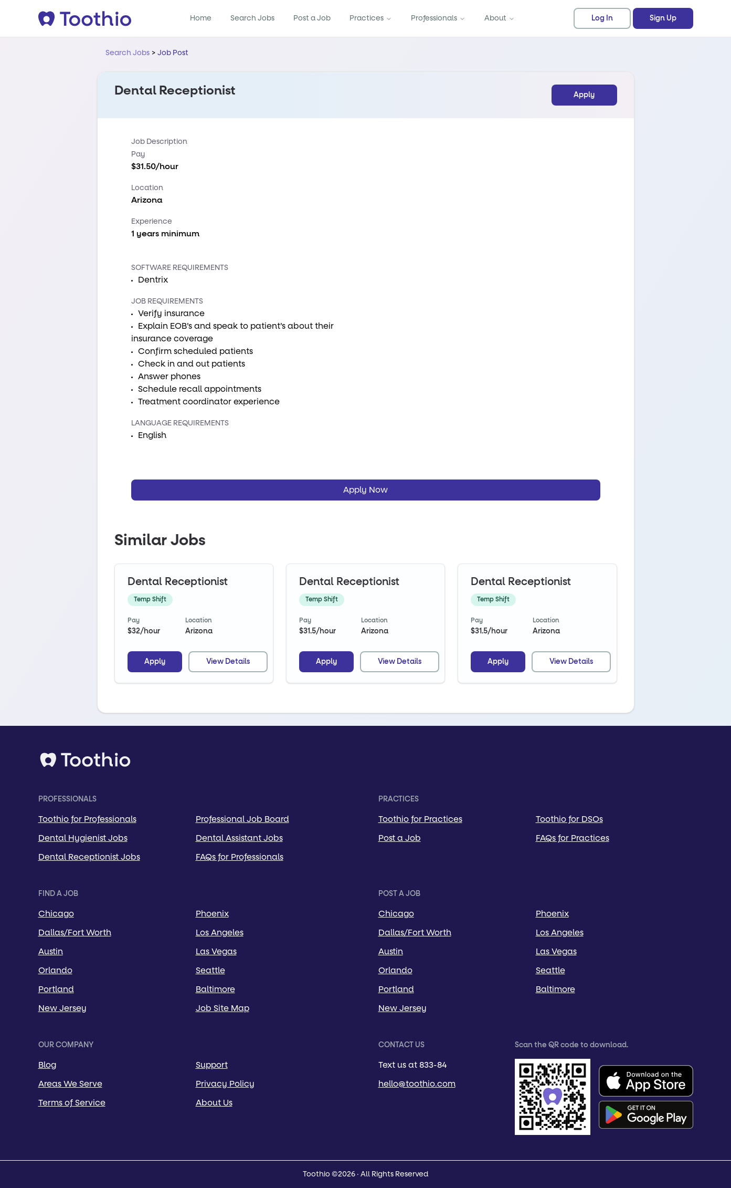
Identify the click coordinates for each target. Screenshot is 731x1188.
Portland (56, 989)
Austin (50, 951)
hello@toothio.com (416, 1083)
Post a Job (312, 18)
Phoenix (212, 913)
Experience (151, 221)
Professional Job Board (242, 819)
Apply (584, 95)
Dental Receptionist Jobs (89, 856)
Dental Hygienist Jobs (83, 837)
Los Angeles (219, 932)
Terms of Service (71, 1102)
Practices (370, 18)
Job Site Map (222, 1008)
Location (147, 188)
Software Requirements (179, 268)
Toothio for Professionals (87, 819)
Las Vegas (216, 951)
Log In (602, 18)
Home (200, 18)
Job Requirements (167, 301)
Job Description (159, 142)
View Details (228, 661)
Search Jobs (252, 18)
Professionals (438, 18)
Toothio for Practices (420, 819)
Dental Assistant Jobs (239, 837)
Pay (138, 154)
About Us (214, 1102)
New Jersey (62, 1008)
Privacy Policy (225, 1083)
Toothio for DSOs (569, 819)
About (499, 18)
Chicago (56, 913)
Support (212, 1064)
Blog (47, 1064)
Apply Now (365, 489)
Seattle (210, 970)
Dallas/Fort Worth (74, 932)
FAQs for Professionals (239, 856)
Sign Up (663, 18)
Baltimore (215, 989)
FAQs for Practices (572, 837)
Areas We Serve (70, 1083)
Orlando (55, 970)
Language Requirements (180, 423)
